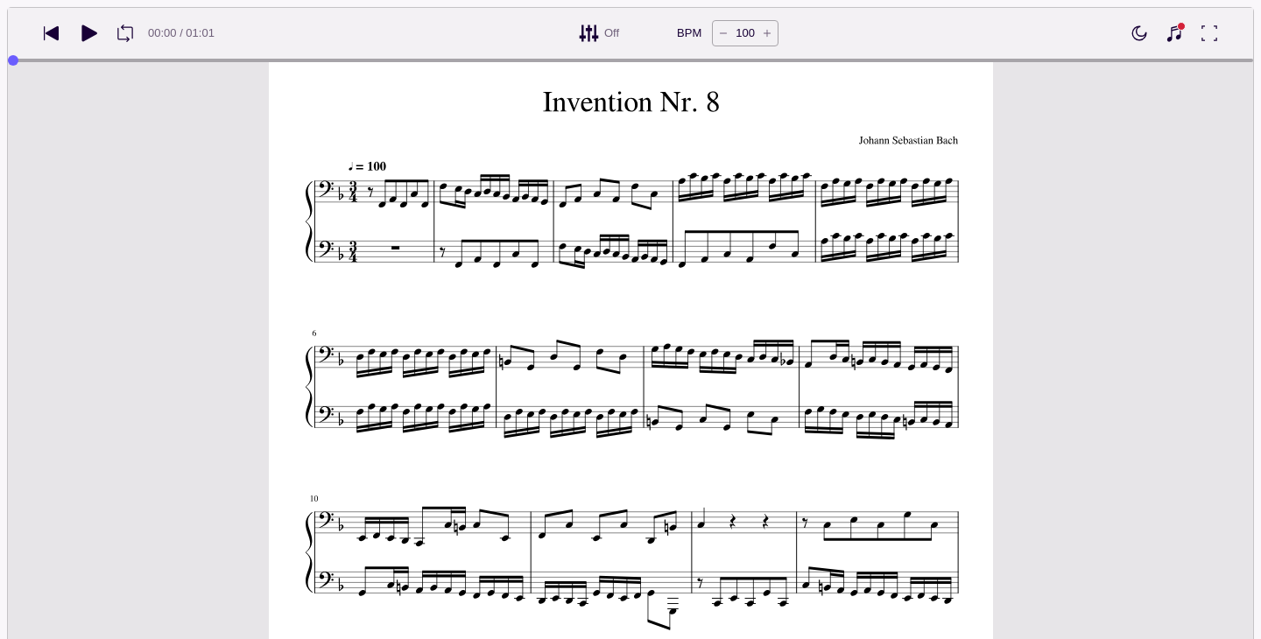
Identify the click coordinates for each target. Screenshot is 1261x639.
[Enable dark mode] (1139, 33)
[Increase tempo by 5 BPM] (767, 33)
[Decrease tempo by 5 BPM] (723, 33)
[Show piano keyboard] (1174, 33)
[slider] (13, 60)
